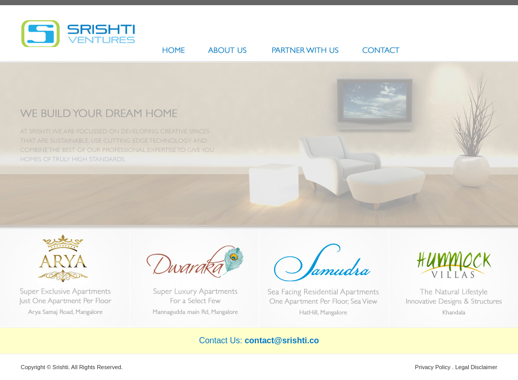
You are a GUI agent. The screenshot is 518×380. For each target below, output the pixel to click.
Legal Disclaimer (476, 367)
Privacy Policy (432, 367)
